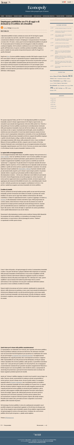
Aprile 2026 (53, 102)
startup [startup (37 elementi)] (60, 88)
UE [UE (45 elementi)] (66, 88)
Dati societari (28, 439)
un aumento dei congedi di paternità (22, 355)
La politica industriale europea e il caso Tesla (63, 28)
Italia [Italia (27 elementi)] (59, 85)
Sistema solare (28, 16)
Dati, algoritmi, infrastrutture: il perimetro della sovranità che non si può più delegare (63, 40)
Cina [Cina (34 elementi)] (55, 78)
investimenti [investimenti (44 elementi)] (53, 85)
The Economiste (61, 18)
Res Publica (9, 16)
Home (2, 16)
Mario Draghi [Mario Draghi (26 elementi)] (67, 85)
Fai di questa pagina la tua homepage (45, 441)
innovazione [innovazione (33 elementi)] (64, 83)
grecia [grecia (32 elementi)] (55, 83)
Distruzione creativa (48, 16)
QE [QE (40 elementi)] (57, 88)
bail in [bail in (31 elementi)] (51, 76)
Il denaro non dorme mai (48, 18)
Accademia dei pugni (28, 18)
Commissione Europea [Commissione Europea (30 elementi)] (61, 78)
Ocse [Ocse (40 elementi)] (71, 85)
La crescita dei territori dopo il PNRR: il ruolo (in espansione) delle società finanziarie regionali (63, 47)
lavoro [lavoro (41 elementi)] (62, 85)
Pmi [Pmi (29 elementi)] (54, 88)
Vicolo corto (17, 18)
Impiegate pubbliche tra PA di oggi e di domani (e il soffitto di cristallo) (20, 22)
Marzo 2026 (53, 104)
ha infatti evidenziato (16, 382)
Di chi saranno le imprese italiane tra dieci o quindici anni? (63, 67)
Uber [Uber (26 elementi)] (64, 88)
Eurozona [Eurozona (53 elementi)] (56, 81)
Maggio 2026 (53, 100)
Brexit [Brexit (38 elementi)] (52, 78)
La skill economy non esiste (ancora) (62, 43)
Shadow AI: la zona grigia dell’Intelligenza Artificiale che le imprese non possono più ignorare (63, 52)
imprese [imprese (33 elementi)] (59, 83)
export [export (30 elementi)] (61, 81)
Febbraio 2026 (53, 106)
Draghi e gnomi (18, 16)
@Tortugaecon (9, 418)
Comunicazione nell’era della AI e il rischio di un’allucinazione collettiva (63, 32)
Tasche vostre (60, 16)
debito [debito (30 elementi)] (68, 78)
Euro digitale (37, 16)
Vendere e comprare (6, 18)
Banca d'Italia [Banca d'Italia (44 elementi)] (58, 76)
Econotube (69, 16)
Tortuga (9, 28)
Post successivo (42, 425)
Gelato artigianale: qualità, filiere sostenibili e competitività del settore (63, 36)
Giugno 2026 (53, 98)
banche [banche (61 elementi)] (65, 76)
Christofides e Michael (24, 169)
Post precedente (6, 425)
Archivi (61, 95)
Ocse (8, 56)
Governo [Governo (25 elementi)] (51, 83)
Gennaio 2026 (53, 108)
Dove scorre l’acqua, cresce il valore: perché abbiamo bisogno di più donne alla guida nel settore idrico (63, 62)
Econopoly (37, 7)
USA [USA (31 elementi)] (55, 90)
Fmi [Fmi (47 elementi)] (65, 81)
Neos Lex (38, 18)
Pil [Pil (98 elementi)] (51, 88)
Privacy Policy (53, 439)
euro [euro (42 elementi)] (51, 81)
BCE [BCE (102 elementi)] (70, 76)
